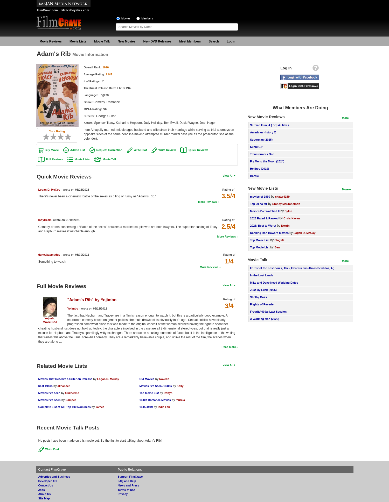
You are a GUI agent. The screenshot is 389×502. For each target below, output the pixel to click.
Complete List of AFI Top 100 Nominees (64, 406)
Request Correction (109, 150)
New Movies (127, 41)
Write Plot (140, 150)
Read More (228, 346)
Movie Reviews (51, 41)
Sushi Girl (256, 146)
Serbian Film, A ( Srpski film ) (269, 125)
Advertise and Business (54, 476)
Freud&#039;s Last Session (268, 311)
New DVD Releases (157, 41)
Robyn (168, 393)
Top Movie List (149, 393)
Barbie (254, 175)
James (100, 406)
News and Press (128, 485)
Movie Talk (102, 41)
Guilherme (72, 393)
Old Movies (146, 379)
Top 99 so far (258, 203)
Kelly (180, 386)
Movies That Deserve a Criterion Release (65, 379)
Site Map (44, 498)
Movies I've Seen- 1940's (155, 386)
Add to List (77, 150)
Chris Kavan (291, 218)
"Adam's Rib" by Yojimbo (92, 300)
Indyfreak (44, 219)
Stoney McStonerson (286, 203)
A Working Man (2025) (264, 318)
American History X (263, 132)
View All (228, 175)
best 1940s (45, 386)
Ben (277, 247)
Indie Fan (164, 406)
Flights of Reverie (262, 304)
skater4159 (282, 196)
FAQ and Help (127, 481)
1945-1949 (146, 406)
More (345, 117)
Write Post (52, 449)
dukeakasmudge (49, 254)
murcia (180, 399)
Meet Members (190, 41)
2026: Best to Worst (263, 225)
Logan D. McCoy (49, 189)
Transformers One (262, 154)
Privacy (123, 494)
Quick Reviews (198, 150)
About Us (44, 494)
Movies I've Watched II (265, 211)
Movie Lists (78, 41)
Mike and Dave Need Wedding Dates (274, 282)
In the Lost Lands (261, 275)
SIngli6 (278, 240)
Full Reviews (54, 159)
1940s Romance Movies (155, 399)
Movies (125, 18)
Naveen (164, 379)
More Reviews (207, 201)
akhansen (64, 386)
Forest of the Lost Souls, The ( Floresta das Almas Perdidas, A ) (292, 268)
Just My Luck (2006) (263, 289)
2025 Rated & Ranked (264, 218)
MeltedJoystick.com (75, 10)
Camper (70, 399)
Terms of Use (126, 489)
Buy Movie (52, 150)
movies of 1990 (260, 196)
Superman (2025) (261, 139)
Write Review (167, 150)
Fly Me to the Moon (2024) (267, 161)
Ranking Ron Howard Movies (269, 232)
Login (231, 41)
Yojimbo (50, 318)
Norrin (285, 225)
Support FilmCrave (130, 476)
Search (214, 41)
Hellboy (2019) (259, 168)
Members (147, 18)
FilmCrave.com (47, 10)
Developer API (47, 481)
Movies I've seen (49, 393)
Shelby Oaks (258, 297)
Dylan (288, 211)
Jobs (41, 489)
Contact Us (45, 485)
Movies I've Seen (49, 399)
